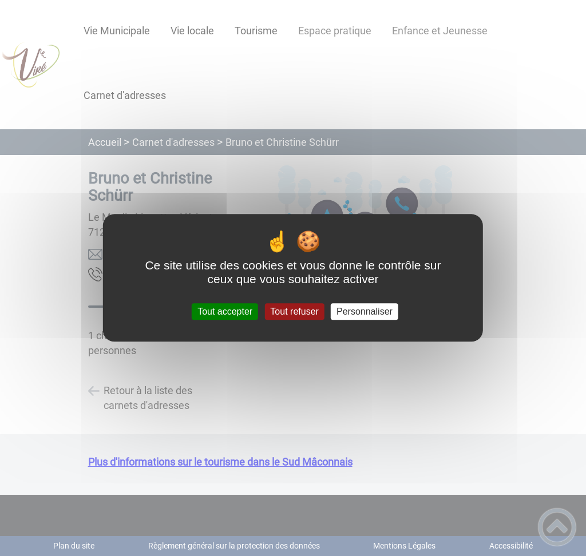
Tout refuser (294, 311)
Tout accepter (224, 311)
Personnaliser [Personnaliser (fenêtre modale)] (364, 311)
